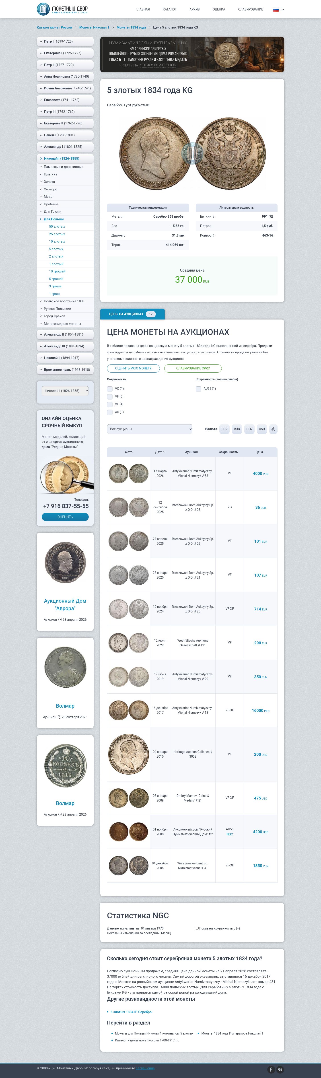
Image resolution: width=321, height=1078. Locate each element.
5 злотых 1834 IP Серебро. (131, 1012)
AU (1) (119, 412)
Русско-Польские (55, 309)
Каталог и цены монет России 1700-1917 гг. (147, 1040)
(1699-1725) (56, 41)
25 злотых (57, 234)
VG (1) (119, 388)
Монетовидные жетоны (60, 324)
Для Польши (51, 219)
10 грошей (57, 271)
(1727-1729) (56, 65)
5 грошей (56, 279)
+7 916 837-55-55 (66, 506)
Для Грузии (50, 212)
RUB (237, 429)
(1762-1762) (57, 111)
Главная (143, 9)
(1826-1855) (59, 159)
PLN (249, 429)
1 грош (54, 294)
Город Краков (52, 316)
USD (262, 429)
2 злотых (56, 256)
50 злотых (57, 227)
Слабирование (250, 9)
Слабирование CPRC (193, 368)
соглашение (145, 1068)
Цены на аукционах (132, 314)
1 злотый (56, 264)
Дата (160, 452)
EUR (224, 429)
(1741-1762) (59, 100)
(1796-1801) (57, 135)
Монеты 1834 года (131, 27)
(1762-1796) (60, 123)
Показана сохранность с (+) (219, 928)
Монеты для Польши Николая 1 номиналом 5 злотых (154, 1033)
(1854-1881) (61, 334)
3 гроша (55, 286)
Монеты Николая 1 (94, 27)
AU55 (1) (210, 388)
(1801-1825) (60, 146)
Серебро (48, 189)
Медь (45, 197)
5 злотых (56, 249)
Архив (195, 9)
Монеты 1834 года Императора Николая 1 (232, 1033)
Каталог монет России (54, 27)
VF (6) (119, 396)
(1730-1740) (64, 76)
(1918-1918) (64, 369)
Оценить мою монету (133, 368)
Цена (260, 452)
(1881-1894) (61, 346)
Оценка (219, 9)
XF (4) (119, 404)
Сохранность (230, 452)
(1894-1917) (59, 358)
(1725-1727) (60, 53)
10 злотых (57, 241)
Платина (48, 174)
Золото (47, 182)
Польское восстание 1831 (62, 301)
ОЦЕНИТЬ (65, 517)
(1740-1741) (65, 88)
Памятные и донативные (61, 167)
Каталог (170, 9)
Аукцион (193, 452)
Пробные (48, 204)
